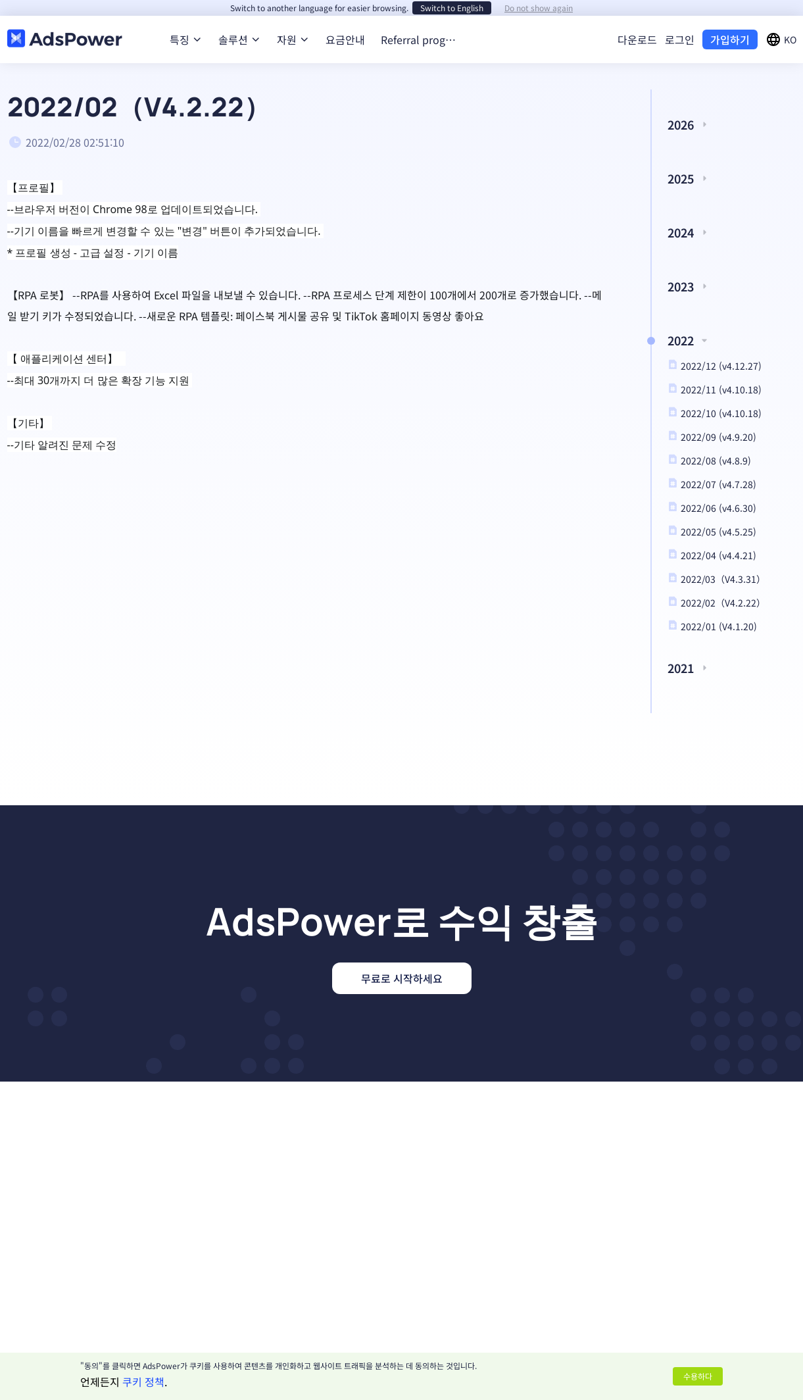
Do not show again (538, 8)
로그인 (679, 39)
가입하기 (730, 39)
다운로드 (637, 39)
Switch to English (451, 7)
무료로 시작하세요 (402, 978)
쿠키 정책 (143, 1381)
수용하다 (697, 1376)
